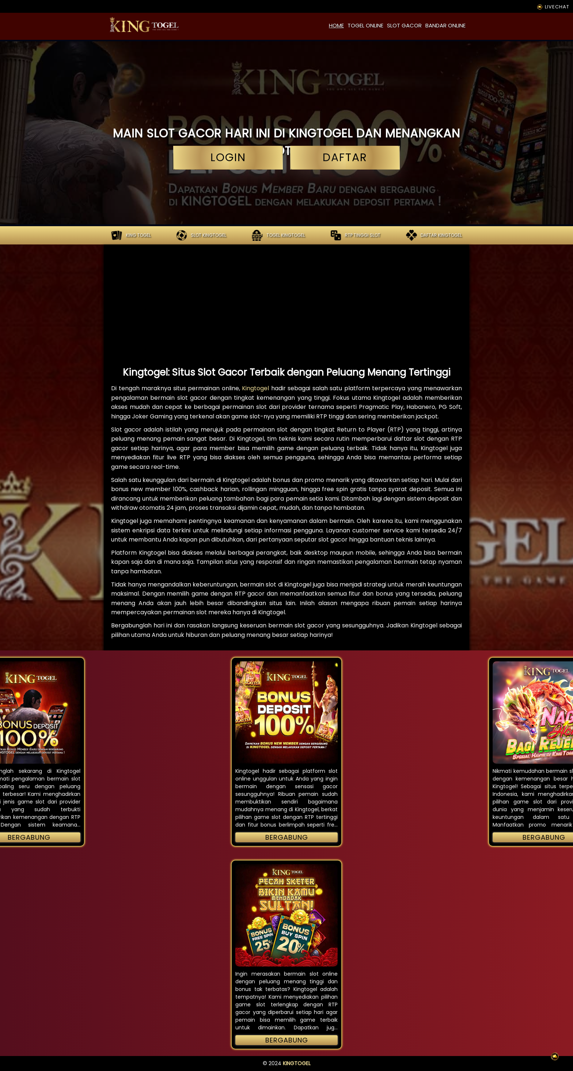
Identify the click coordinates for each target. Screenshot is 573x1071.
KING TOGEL (131, 235)
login (228, 158)
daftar (345, 158)
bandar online (445, 25)
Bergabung (286, 837)
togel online (365, 25)
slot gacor (404, 25)
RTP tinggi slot (355, 235)
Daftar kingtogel (434, 235)
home (336, 25)
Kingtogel (255, 388)
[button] (286, 712)
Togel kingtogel (278, 235)
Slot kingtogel (201, 235)
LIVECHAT (552, 6)
